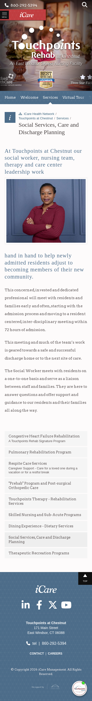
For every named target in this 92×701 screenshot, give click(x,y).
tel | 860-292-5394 (46, 643)
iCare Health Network (39, 114)
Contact (37, 653)
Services (62, 118)
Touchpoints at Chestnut (36, 118)
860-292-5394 (21, 5)
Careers (55, 653)
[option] (46, 80)
